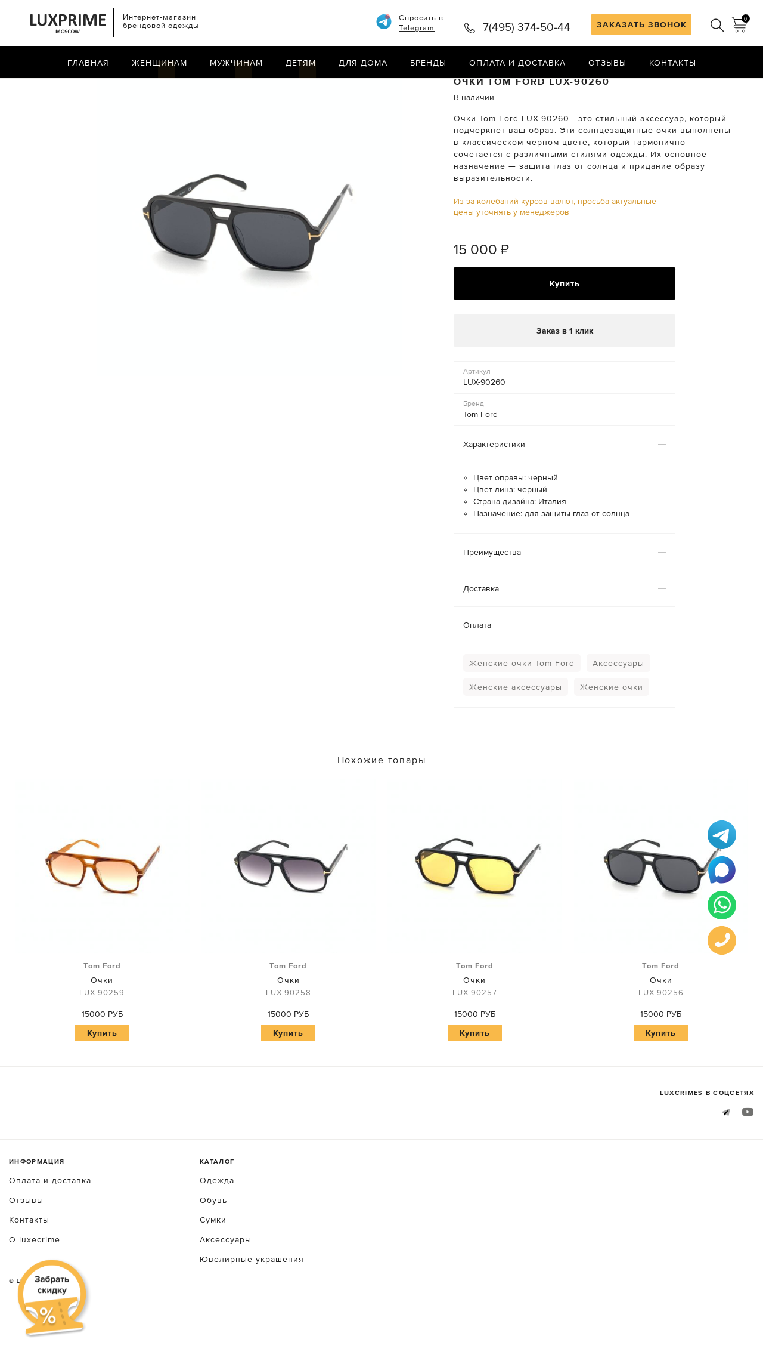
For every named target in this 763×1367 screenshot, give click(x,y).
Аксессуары (618, 707)
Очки (102, 1024)
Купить (565, 327)
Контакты (672, 62)
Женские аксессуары (515, 731)
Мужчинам (236, 62)
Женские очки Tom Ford (522, 707)
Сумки (213, 1264)
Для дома (363, 62)
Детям (301, 62)
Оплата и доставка (517, 62)
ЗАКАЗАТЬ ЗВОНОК (642, 24)
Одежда (217, 1224)
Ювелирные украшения (252, 1303)
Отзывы (607, 62)
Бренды (428, 62)
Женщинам (159, 62)
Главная (88, 62)
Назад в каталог (715, 88)
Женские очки (611, 731)
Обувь (213, 1244)
